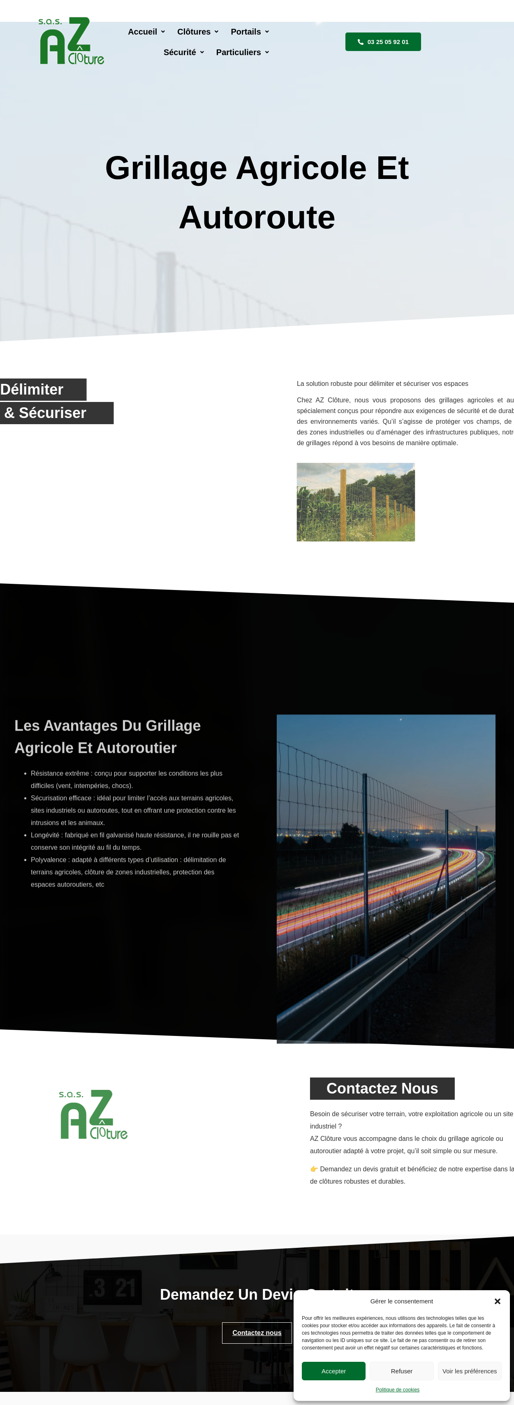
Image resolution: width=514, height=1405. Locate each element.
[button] (497, 1301)
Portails (250, 25)
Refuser (402, 1371)
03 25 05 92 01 (442, 25)
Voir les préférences (469, 1371)
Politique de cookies (398, 1390)
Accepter (334, 1371)
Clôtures (198, 25)
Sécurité (302, 25)
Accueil (146, 25)
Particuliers (360, 25)
